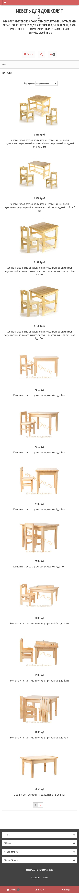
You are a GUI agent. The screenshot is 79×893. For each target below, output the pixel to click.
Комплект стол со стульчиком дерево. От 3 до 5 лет (39, 509)
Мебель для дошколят (39, 10)
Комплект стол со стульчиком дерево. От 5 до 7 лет (39, 566)
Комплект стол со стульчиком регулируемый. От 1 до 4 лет (39, 623)
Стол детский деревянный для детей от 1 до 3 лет (39, 794)
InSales (45, 877)
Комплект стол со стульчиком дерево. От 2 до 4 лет (39, 452)
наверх (65, 889)
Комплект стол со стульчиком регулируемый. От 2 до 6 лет (39, 680)
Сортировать (29, 83)
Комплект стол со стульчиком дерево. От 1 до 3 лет (39, 395)
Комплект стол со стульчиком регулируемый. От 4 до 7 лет (39, 737)
